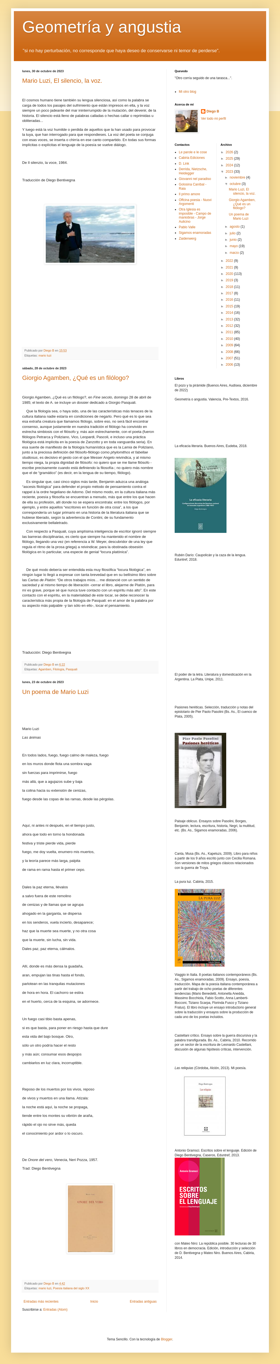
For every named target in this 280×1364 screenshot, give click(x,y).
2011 (230, 332)
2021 (230, 267)
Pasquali (71, 669)
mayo (234, 246)
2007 (230, 358)
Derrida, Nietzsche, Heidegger (193, 171)
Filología (58, 669)
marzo (235, 253)
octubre (235, 184)
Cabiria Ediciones (192, 158)
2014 (230, 313)
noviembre (238, 177)
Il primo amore (189, 194)
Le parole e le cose (193, 152)
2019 (230, 280)
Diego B (213, 111)
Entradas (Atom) (55, 1310)
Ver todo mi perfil (213, 119)
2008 (230, 352)
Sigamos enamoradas (195, 233)
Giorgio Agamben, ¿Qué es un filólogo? (75, 377)
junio (234, 240)
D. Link (184, 164)
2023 (230, 172)
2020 (230, 274)
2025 (230, 159)
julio (233, 233)
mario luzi (45, 355)
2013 (230, 319)
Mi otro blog (187, 92)
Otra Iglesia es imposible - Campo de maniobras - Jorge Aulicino (195, 215)
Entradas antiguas (143, 1301)
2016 (230, 300)
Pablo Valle (187, 227)
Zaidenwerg (187, 238)
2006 (230, 365)
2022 (230, 261)
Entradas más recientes (41, 1301)
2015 (230, 306)
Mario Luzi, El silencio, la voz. (62, 80)
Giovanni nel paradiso (195, 179)
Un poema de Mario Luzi (55, 691)
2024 (230, 165)
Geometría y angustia (101, 26)
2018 (230, 287)
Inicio (94, 1301)
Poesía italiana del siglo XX (71, 1288)
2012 (230, 326)
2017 (230, 293)
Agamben (44, 669)
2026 (230, 152)
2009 (230, 345)
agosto (235, 227)
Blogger (166, 1339)
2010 (230, 339)
